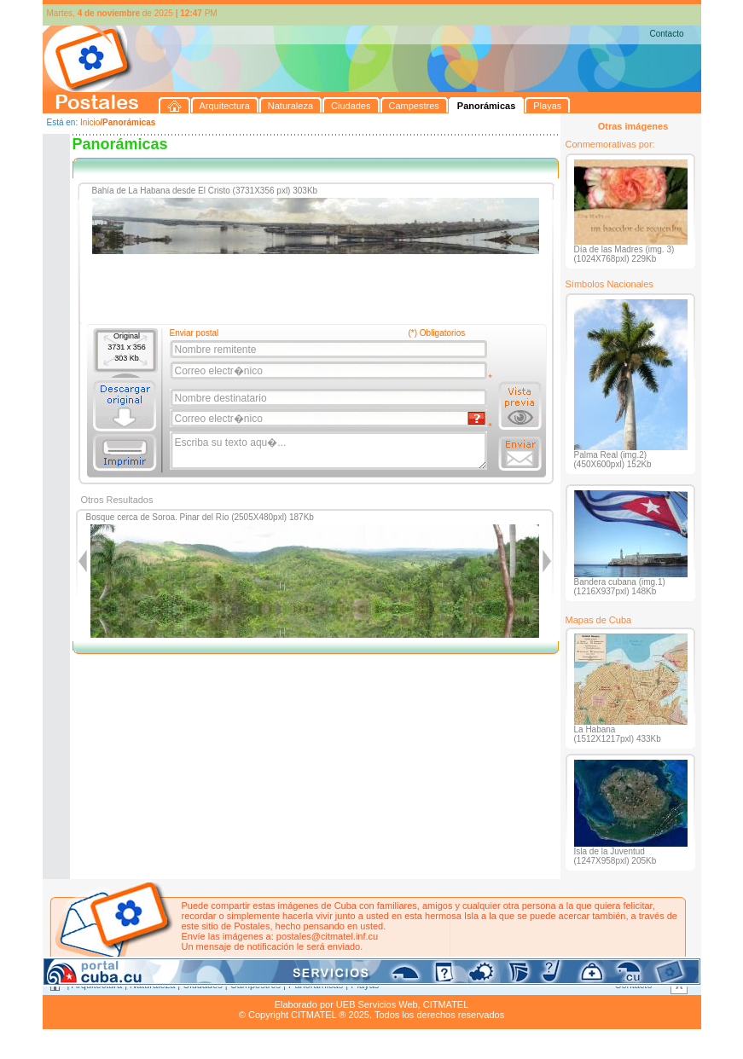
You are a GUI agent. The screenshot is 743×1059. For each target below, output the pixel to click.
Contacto (666, 33)
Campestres (255, 985)
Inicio (90, 122)
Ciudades (202, 985)
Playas (365, 985)
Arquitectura (97, 985)
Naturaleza (152, 985)
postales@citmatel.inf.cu (327, 936)
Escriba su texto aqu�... (329, 451)
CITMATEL (446, 1004)
